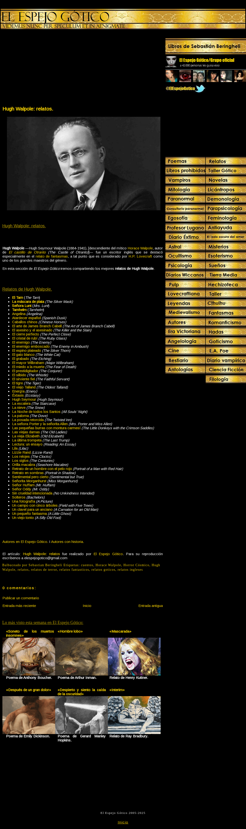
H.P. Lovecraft (140, 256)
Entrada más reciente (19, 606)
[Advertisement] (42, 68)
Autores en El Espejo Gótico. (25, 542)
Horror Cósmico (136, 565)
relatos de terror (44, 569)
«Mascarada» (120, 631)
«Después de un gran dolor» (28, 690)
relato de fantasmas (52, 256)
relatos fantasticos (74, 569)
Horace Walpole (140, 248)
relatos (23, 569)
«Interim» (117, 690)
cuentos (87, 565)
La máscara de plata (28, 302)
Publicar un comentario (20, 598)
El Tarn (17, 297)
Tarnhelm (19, 310)
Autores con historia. (67, 542)
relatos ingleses (130, 569)
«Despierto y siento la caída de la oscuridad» (82, 692)
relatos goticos (103, 569)
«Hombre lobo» (70, 631)
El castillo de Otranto (27, 252)
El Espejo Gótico (108, 554)
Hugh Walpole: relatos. (27, 109)
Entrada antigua (150, 606)
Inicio (87, 606)
